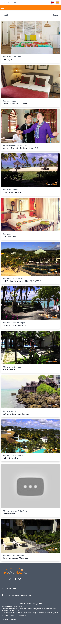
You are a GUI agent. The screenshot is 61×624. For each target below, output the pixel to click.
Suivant (55, 15)
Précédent (6, 15)
